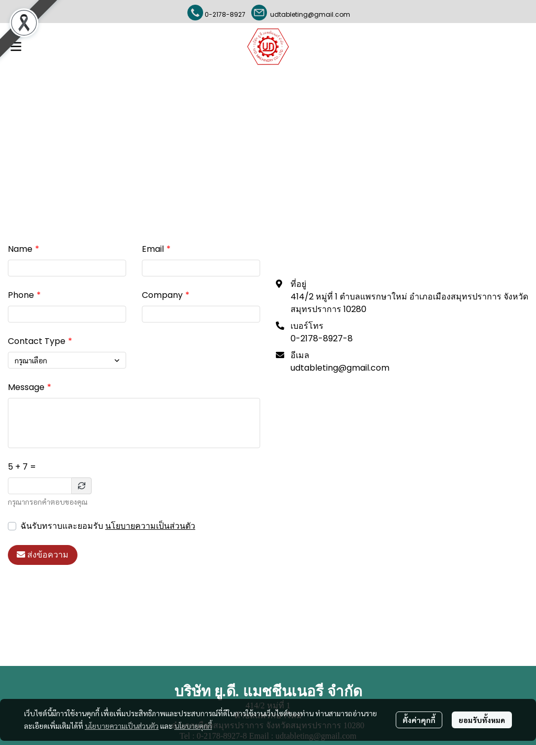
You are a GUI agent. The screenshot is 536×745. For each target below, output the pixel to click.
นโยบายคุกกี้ (193, 725)
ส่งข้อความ (43, 555)
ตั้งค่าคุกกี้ (419, 720)
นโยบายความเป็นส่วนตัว (150, 526)
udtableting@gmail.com (308, 14)
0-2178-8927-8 (322, 338)
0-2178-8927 (225, 14)
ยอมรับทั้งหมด (482, 720)
